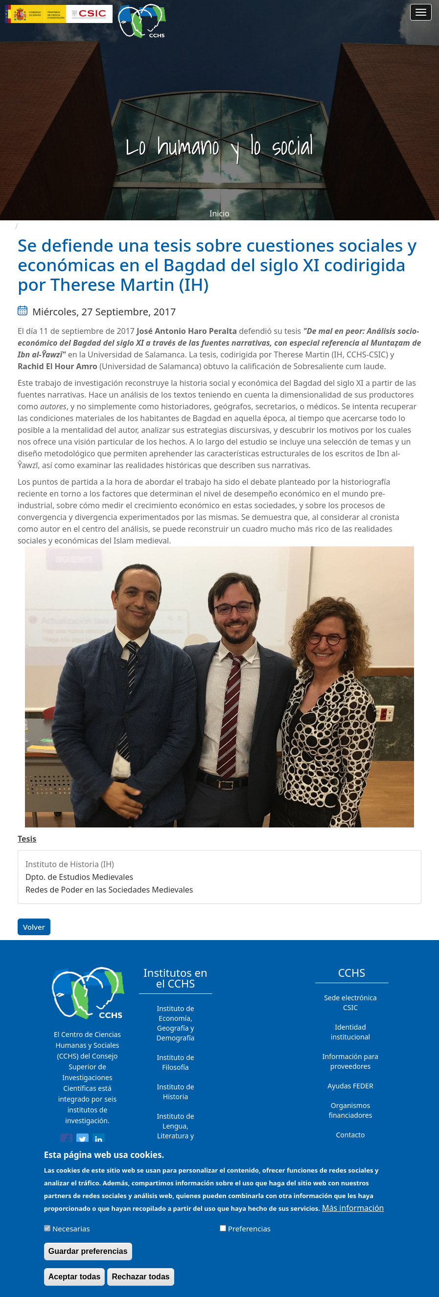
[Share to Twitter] (82, 1141)
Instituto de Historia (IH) (69, 864)
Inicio (219, 213)
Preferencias (249, 1232)
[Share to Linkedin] (98, 1141)
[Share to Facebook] (66, 1141)
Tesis (27, 838)
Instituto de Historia (175, 1091)
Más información (353, 1211)
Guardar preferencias (88, 1255)
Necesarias (71, 1232)
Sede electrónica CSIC (350, 1002)
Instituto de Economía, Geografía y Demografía (176, 1023)
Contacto (350, 1134)
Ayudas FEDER (350, 1085)
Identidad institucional (350, 1031)
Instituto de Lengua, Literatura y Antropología (176, 1130)
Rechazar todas (140, 1280)
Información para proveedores (350, 1061)
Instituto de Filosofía (175, 1062)
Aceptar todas (74, 1280)
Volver (34, 927)
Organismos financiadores (350, 1110)
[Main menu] (421, 12)
